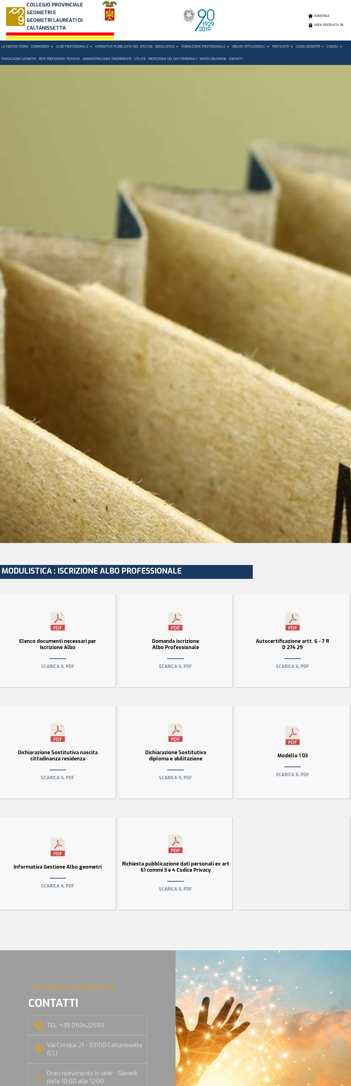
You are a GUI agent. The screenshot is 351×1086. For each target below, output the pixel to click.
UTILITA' (140, 59)
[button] (42, 47)
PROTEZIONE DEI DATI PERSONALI (172, 59)
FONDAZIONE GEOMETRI (18, 59)
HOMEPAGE (322, 16)
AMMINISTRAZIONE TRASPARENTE (107, 59)
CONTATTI (236, 59)
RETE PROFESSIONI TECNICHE (59, 59)
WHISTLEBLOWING (213, 59)
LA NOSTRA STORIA (14, 47)
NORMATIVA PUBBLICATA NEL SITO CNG (124, 47)
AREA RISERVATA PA (329, 25)
